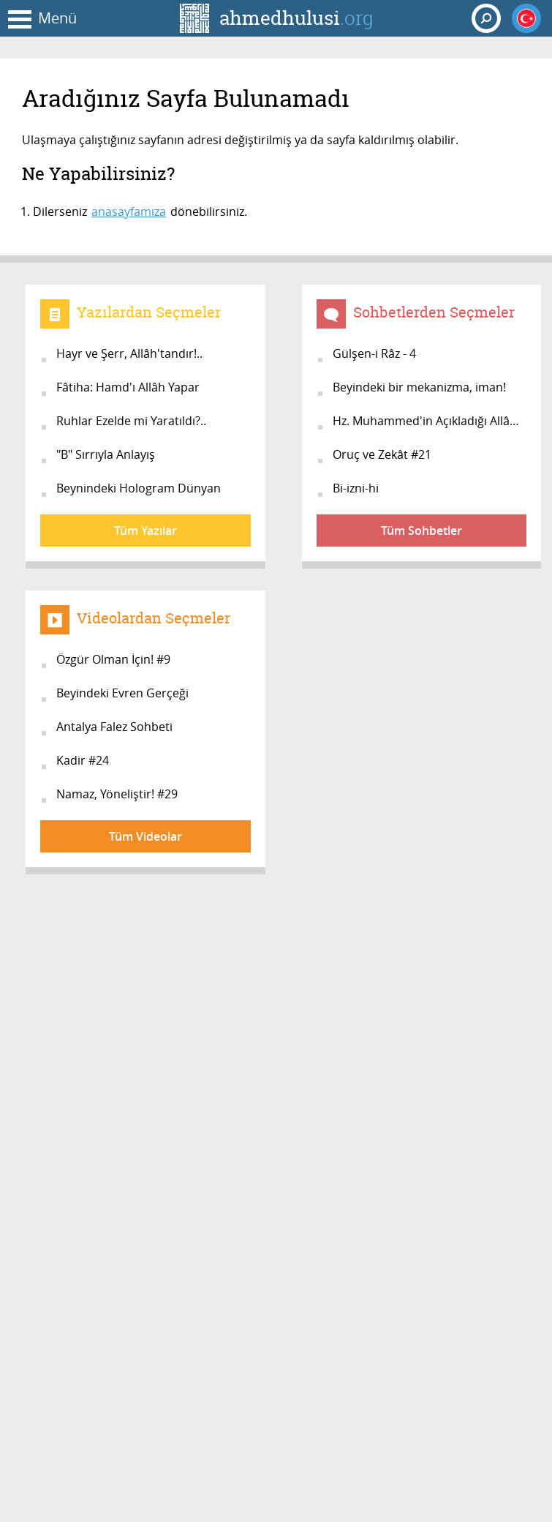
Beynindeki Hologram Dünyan (138, 488)
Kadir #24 (82, 760)
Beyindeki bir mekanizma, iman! (419, 387)
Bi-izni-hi (356, 488)
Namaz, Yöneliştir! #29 (117, 794)
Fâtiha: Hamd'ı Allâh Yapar (128, 387)
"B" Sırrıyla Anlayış (105, 454)
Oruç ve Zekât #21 (382, 454)
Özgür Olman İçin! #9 (113, 659)
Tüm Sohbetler (421, 530)
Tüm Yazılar (145, 530)
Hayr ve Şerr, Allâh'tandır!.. (129, 353)
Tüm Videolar (145, 836)
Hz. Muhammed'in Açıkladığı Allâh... (429, 421)
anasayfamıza (128, 211)
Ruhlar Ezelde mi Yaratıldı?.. (131, 421)
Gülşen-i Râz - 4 (374, 353)
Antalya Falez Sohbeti (114, 727)
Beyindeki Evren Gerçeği (122, 693)
